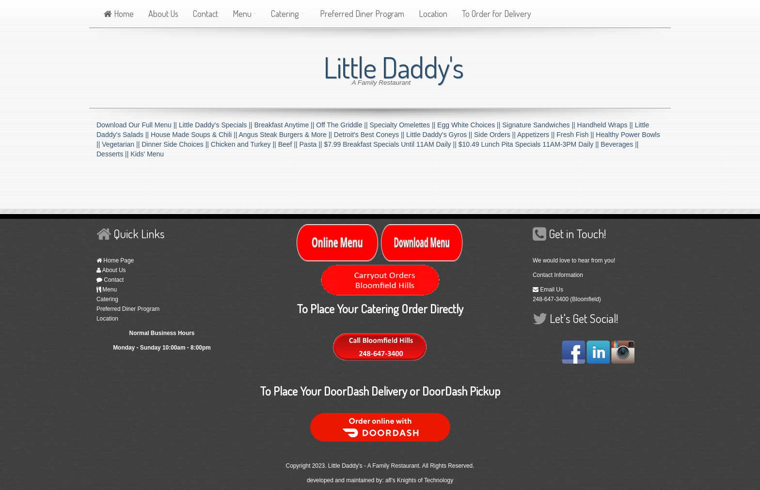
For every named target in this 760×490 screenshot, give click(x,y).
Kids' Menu (147, 154)
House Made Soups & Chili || (195, 134)
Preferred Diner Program (362, 13)
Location (433, 13)
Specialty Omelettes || (404, 125)
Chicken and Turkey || (244, 144)
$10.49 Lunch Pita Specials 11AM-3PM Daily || (530, 144)
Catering (288, 13)
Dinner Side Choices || (176, 144)
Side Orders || (495, 134)
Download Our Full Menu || (137, 125)
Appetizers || (536, 134)
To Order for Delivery (496, 13)
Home (119, 13)
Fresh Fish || (576, 134)
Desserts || (113, 154)
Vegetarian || (122, 144)
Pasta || (312, 144)
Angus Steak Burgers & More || (285, 134)
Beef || (289, 144)
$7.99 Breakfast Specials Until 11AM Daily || (391, 144)
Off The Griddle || (342, 125)
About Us (163, 13)
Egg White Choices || (469, 125)
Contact (205, 13)
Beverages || (619, 144)
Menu (244, 13)
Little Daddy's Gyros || (440, 134)
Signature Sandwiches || (539, 125)
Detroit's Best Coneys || (370, 134)
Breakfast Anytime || (285, 125)
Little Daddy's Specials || (216, 125)
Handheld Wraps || (606, 125)
